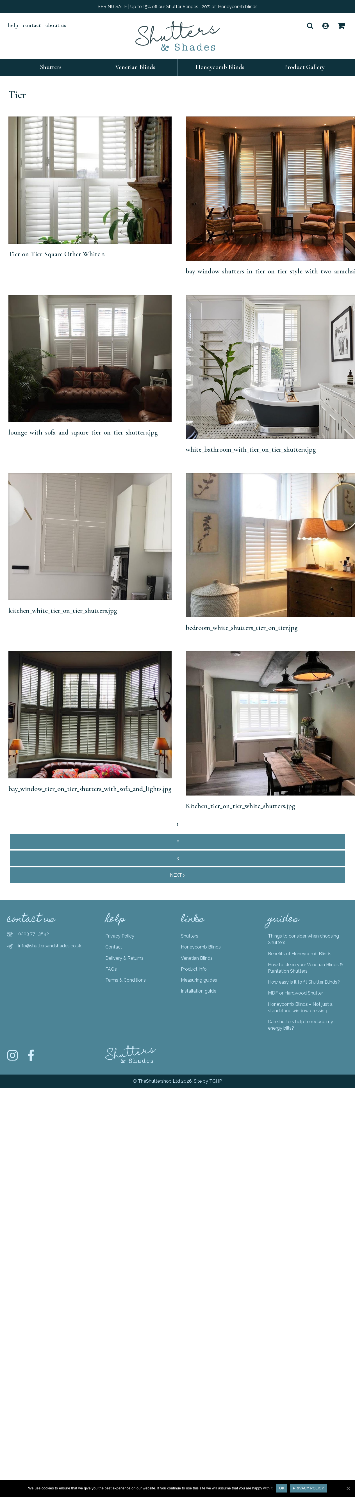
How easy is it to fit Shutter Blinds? (304, 982)
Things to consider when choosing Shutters (303, 939)
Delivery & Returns (124, 958)
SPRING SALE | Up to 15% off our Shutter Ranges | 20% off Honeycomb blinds (178, 6)
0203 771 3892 (33, 933)
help (13, 25)
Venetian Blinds (135, 67)
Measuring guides (199, 980)
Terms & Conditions (125, 980)
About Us (55, 25)
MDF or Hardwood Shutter (295, 993)
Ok (282, 1488)
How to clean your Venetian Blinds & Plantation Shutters (305, 968)
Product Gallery (304, 67)
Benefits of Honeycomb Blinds (299, 953)
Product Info (194, 969)
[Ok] (348, 1488)
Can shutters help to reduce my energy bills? (300, 1025)
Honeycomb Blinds (219, 67)
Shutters (51, 67)
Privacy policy (308, 1488)
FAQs (111, 969)
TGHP (215, 1081)
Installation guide (198, 991)
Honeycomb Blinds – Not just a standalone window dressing (300, 1007)
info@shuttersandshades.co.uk (49, 946)
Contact (32, 25)
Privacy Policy (119, 936)
